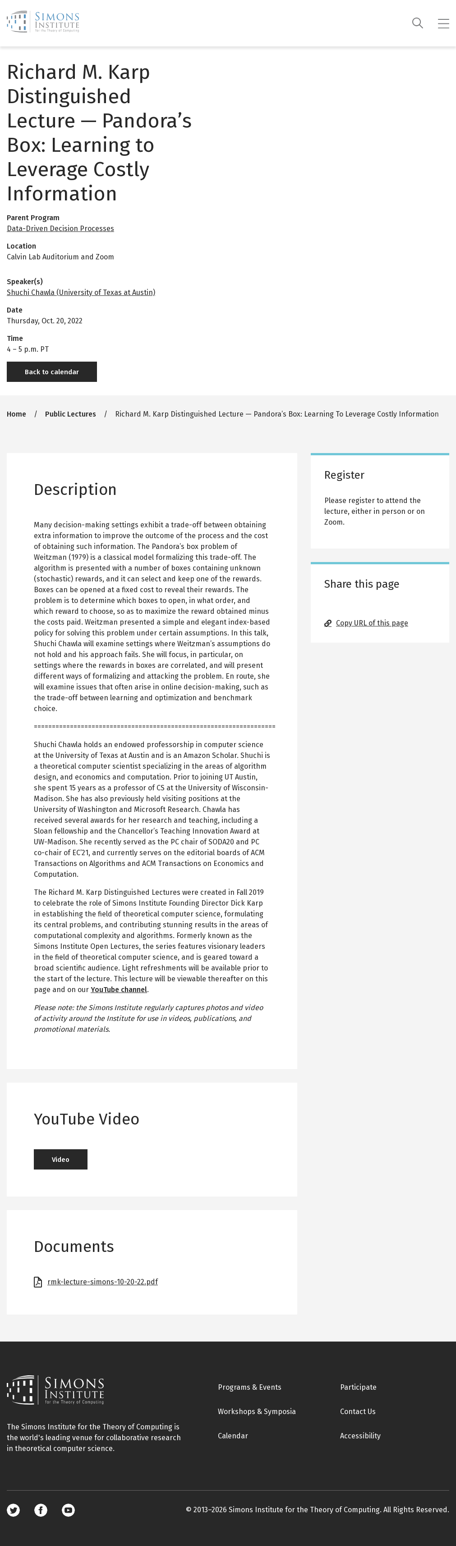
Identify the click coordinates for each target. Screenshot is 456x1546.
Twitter (13, 1510)
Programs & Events (249, 1387)
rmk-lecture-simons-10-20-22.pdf (102, 1282)
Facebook (40, 1510)
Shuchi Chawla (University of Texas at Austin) (81, 292)
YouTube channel (119, 989)
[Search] (418, 23)
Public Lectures (70, 414)
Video (60, 1160)
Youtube (68, 1510)
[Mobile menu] (443, 23)
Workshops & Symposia (257, 1411)
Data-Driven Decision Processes (60, 228)
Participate (358, 1387)
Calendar (233, 1436)
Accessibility (360, 1436)
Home (16, 414)
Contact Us (358, 1411)
